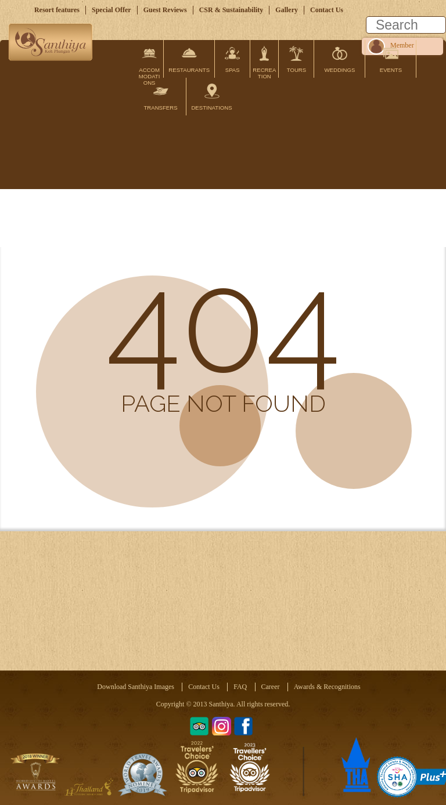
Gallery (286, 10)
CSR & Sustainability (231, 10)
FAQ (240, 687)
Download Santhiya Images (135, 687)
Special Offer (111, 10)
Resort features (57, 10)
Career (270, 687)
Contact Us (326, 10)
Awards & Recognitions (327, 687)
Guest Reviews (165, 10)
